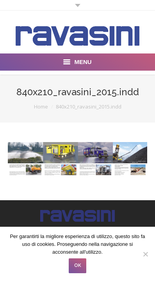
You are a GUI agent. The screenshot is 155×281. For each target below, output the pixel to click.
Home (41, 106)
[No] (145, 254)
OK (77, 265)
